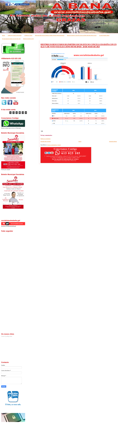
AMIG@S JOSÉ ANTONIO (14, 35)
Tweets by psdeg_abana (6, 336)
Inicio (3, 35)
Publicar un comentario (45, 138)
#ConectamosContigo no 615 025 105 (11, 38)
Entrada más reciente (45, 141)
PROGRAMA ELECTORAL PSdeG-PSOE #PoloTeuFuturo (49, 35)
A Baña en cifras (28, 35)
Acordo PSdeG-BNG (104, 35)
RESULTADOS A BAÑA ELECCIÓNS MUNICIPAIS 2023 (81, 35)
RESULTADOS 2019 (28, 38)
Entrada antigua (113, 141)
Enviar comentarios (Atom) (54, 145)
